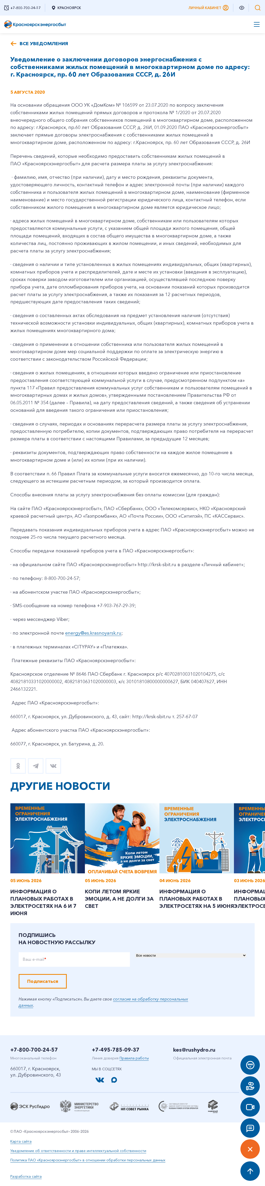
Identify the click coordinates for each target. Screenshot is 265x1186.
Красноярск (66, 7)
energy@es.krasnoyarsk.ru (93, 633)
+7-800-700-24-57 (34, 1050)
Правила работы (134, 1058)
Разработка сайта (26, 1176)
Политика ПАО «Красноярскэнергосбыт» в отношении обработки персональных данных (87, 1160)
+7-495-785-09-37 (115, 1050)
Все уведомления (44, 43)
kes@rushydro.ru (194, 1050)
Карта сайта (21, 1141)
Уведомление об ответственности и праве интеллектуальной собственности (78, 1150)
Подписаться (42, 981)
